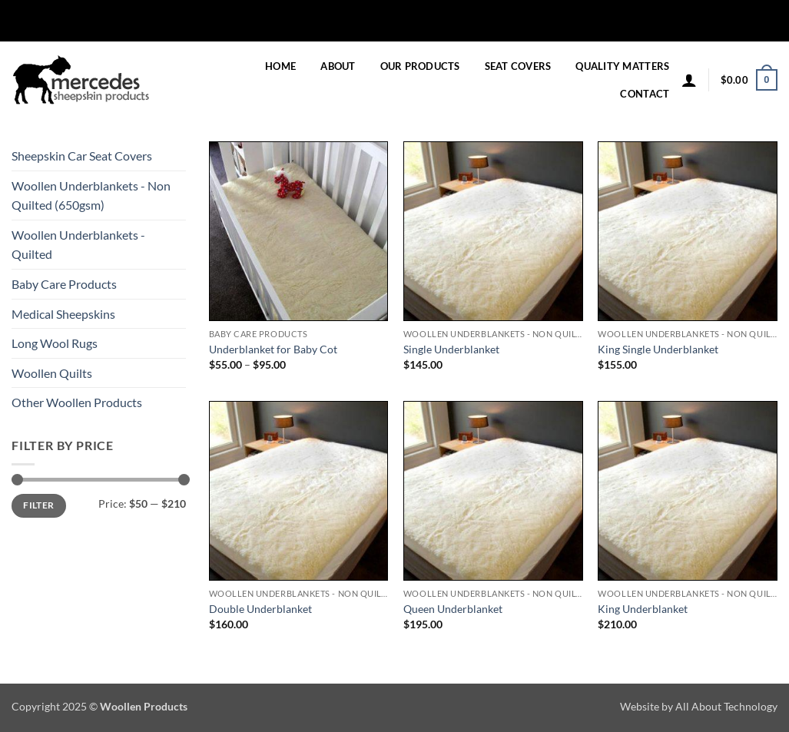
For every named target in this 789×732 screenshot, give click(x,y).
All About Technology (726, 706)
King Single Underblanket (658, 349)
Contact (644, 94)
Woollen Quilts (52, 373)
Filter (38, 505)
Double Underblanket (260, 608)
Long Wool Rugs (55, 343)
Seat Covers (518, 66)
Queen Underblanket (452, 608)
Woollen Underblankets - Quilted (78, 244)
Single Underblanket (451, 349)
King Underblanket (643, 608)
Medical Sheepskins (63, 313)
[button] (689, 80)
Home (280, 66)
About (337, 66)
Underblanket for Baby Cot (273, 349)
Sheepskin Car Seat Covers (82, 155)
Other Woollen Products (77, 402)
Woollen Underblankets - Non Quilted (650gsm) (91, 195)
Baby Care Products (64, 284)
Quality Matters (622, 66)
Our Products (420, 66)
